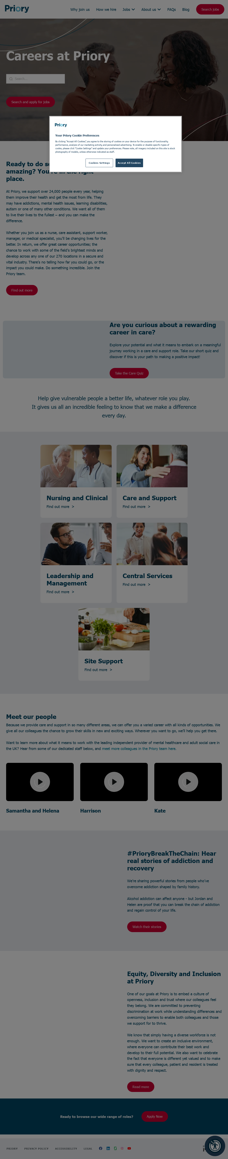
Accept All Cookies (129, 162)
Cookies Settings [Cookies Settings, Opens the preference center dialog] (99, 162)
